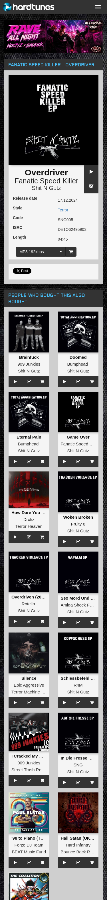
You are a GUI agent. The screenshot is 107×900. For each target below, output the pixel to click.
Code (18, 217)
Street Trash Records (31, 769)
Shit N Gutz (46, 188)
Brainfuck (29, 357)
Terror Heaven (29, 526)
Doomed (78, 357)
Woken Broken (78, 517)
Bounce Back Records (82, 851)
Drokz (29, 519)
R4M (78, 685)
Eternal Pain (29, 437)
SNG (78, 764)
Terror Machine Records (34, 691)
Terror (63, 210)
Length (19, 237)
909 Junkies (28, 364)
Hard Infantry (78, 844)
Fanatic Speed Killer (46, 181)
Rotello (28, 603)
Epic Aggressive (29, 685)
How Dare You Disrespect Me (40, 512)
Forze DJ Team (29, 844)
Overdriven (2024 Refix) (35, 596)
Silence (29, 678)
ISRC (17, 227)
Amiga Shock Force (79, 604)
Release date (25, 198)
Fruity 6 (78, 524)
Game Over (78, 437)
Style (17, 208)
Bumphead (77, 364)
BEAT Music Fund (29, 851)
